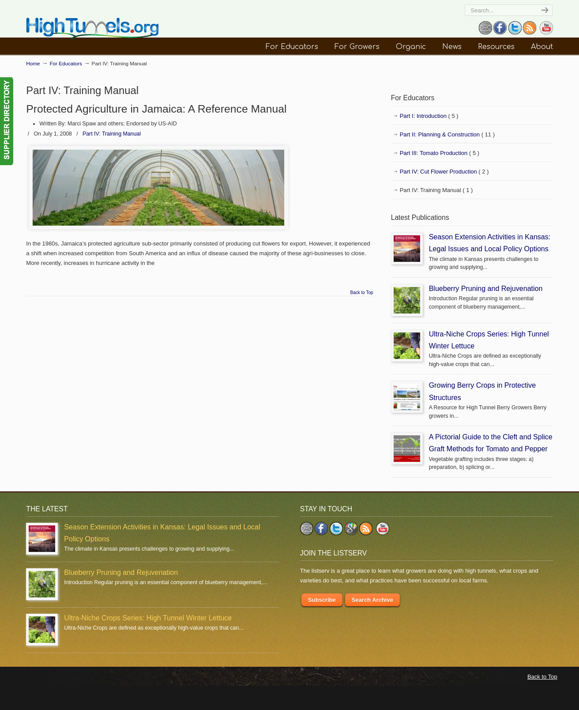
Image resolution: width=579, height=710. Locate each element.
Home (33, 63)
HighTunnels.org (92, 28)
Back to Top (361, 293)
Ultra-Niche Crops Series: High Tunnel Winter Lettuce (148, 618)
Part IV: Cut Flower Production (444, 172)
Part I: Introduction (429, 116)
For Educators (65, 63)
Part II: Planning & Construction (447, 135)
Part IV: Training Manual (112, 134)
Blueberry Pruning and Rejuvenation (486, 288)
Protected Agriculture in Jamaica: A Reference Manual (156, 109)
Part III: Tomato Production (439, 153)
